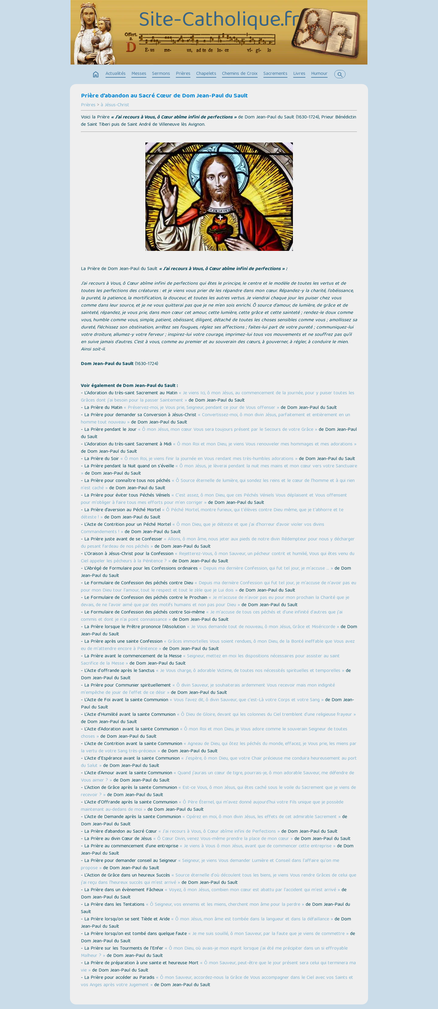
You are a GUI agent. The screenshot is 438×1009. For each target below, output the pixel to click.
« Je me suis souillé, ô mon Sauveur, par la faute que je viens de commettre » (268, 934)
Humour (319, 74)
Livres (299, 74)
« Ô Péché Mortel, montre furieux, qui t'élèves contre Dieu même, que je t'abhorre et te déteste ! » (212, 514)
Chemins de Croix (240, 74)
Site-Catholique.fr (219, 21)
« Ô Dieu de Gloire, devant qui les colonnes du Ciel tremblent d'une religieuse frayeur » (266, 715)
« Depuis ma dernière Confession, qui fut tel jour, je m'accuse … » (266, 568)
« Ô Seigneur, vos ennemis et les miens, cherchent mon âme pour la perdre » (225, 905)
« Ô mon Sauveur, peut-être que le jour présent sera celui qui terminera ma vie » (218, 967)
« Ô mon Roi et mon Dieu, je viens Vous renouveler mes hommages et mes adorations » (264, 444)
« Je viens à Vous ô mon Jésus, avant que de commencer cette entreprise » (257, 846)
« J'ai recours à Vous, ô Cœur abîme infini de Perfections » (219, 832)
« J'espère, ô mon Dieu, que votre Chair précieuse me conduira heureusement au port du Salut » (219, 762)
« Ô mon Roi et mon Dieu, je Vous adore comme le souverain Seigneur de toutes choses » (214, 733)
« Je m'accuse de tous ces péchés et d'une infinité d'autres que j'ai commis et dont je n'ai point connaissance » (211, 616)
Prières (183, 74)
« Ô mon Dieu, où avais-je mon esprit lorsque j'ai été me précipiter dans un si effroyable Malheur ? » (214, 952)
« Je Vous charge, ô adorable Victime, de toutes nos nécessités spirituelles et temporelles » (250, 671)
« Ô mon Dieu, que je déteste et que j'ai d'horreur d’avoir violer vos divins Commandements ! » (202, 528)
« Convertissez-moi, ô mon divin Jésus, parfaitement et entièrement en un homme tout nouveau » (215, 419)
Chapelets (206, 74)
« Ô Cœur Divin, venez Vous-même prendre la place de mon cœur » (223, 839)
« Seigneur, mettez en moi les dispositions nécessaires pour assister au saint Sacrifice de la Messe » (210, 660)
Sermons (161, 74)
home (96, 75)
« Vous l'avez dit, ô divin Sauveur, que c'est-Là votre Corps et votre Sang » (247, 700)
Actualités (116, 74)
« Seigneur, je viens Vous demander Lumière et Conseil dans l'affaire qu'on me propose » (210, 865)
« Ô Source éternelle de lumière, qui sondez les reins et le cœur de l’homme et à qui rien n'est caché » (218, 485)
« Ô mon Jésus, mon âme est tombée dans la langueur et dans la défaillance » (252, 919)
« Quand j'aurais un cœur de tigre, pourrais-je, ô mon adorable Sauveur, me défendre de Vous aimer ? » (217, 777)
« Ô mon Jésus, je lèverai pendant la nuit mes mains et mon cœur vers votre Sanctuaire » (219, 470)
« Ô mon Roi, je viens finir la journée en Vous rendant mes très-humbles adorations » (208, 459)
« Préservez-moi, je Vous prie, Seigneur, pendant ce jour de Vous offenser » (201, 408)
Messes (138, 74)
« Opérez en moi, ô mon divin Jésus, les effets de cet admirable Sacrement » (261, 817)
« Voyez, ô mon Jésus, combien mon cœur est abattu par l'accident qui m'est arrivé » (252, 890)
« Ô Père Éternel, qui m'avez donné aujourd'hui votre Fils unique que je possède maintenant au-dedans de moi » (212, 806)
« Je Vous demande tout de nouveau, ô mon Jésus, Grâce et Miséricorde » (263, 627)
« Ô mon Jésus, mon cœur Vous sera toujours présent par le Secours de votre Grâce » (227, 430)
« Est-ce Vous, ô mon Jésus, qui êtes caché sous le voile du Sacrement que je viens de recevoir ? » (218, 792)
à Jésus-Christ (115, 105)
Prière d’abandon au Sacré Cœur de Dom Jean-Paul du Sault (164, 96)
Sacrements (275, 74)
